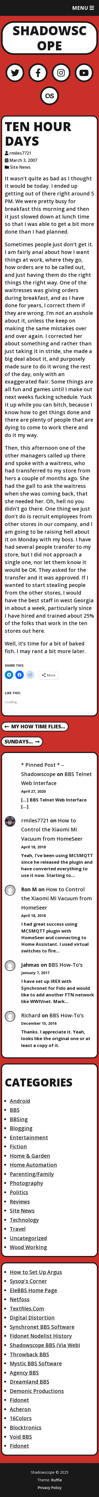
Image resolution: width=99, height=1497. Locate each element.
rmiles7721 (35, 820)
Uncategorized (28, 1238)
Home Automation (33, 1164)
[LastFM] (49, 95)
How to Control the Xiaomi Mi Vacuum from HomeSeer (52, 829)
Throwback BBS (29, 1354)
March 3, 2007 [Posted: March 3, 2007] (23, 160)
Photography (26, 1183)
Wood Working (28, 1247)
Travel (18, 1228)
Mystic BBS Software (36, 1363)
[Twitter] (15, 72)
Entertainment (29, 1137)
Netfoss (20, 1299)
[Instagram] (61, 72)
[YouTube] (84, 72)
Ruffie (56, 1479)
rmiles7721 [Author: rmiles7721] (20, 153)
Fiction (18, 1146)
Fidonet (19, 1400)
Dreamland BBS (29, 1381)
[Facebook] (38, 72)
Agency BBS (24, 1372)
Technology (24, 1219)
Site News (20, 167)
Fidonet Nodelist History (41, 1335)
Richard (30, 1015)
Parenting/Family (32, 1174)
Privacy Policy (50, 1488)
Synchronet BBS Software (42, 1326)
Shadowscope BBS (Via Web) (45, 1345)
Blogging (21, 1128)
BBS (15, 1109)
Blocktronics (25, 1427)
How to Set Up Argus (36, 1272)
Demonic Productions (37, 1390)
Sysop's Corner (28, 1281)
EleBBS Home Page (33, 1290)
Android (20, 1100)
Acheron (20, 1409)
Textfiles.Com (27, 1308)
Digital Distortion (32, 1317)
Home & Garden (30, 1155)
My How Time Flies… (34, 727)
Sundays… (22, 742)
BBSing (19, 1119)
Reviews (20, 1201)
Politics (19, 1192)
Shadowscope (50, 38)
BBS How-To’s (65, 964)
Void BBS (21, 1436)
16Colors (21, 1418)
